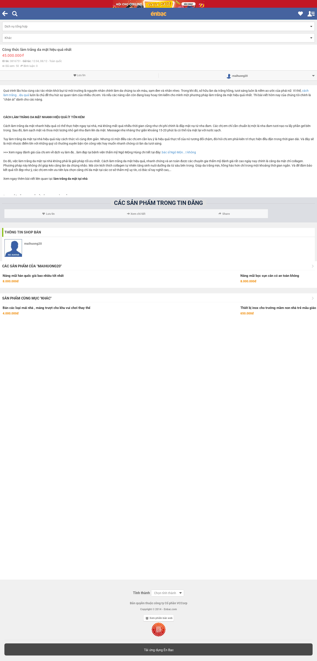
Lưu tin (79, 75)
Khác (8, 38)
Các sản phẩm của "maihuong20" (32, 266)
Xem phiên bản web (159, 618)
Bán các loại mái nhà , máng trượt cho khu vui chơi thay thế (46, 308)
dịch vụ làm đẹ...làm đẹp (70, 152)
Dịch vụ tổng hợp (16, 26)
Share (224, 213)
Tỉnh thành (141, 593)
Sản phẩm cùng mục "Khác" (27, 298)
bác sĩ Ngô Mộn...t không (179, 152)
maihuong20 (33, 243)
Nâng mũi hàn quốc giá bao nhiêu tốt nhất (33, 276)
